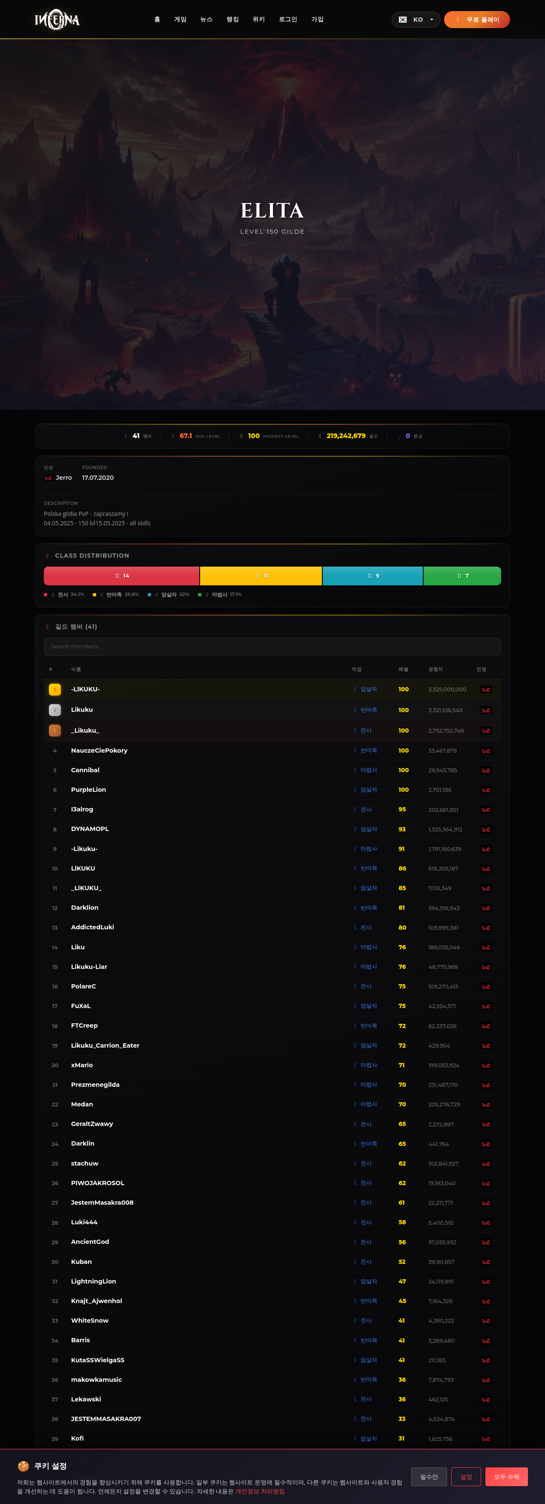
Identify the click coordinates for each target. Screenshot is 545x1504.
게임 (180, 19)
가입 (317, 19)
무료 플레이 (477, 19)
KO (411, 19)
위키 (258, 19)
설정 (466, 1476)
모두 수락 (506, 1476)
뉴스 (206, 19)
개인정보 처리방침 (260, 1491)
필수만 (429, 1476)
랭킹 (233, 19)
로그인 (288, 19)
